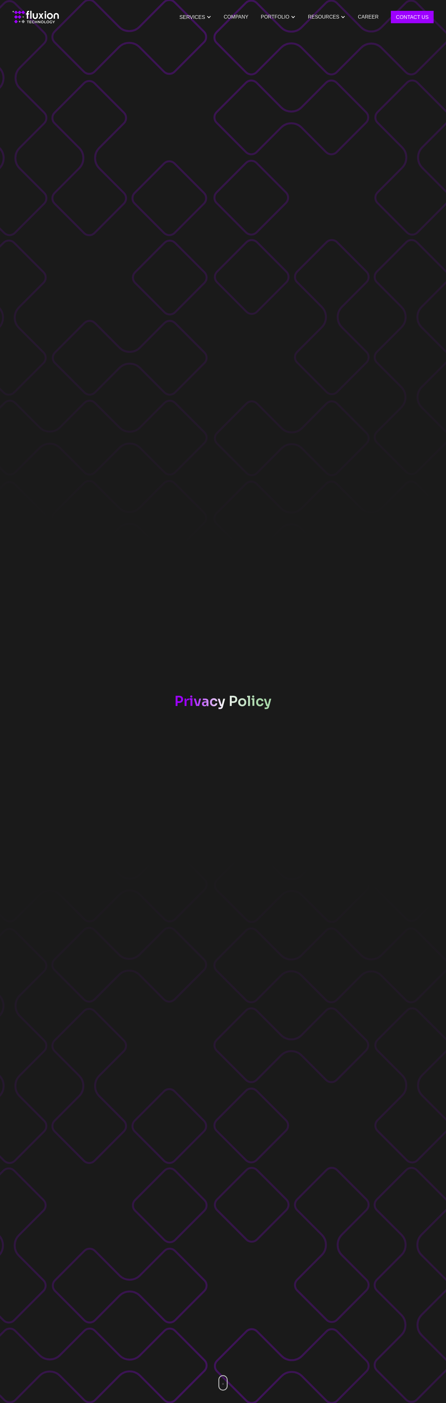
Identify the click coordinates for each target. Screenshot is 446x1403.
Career (368, 17)
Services (192, 17)
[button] (278, 17)
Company (236, 17)
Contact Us (412, 17)
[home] (35, 17)
